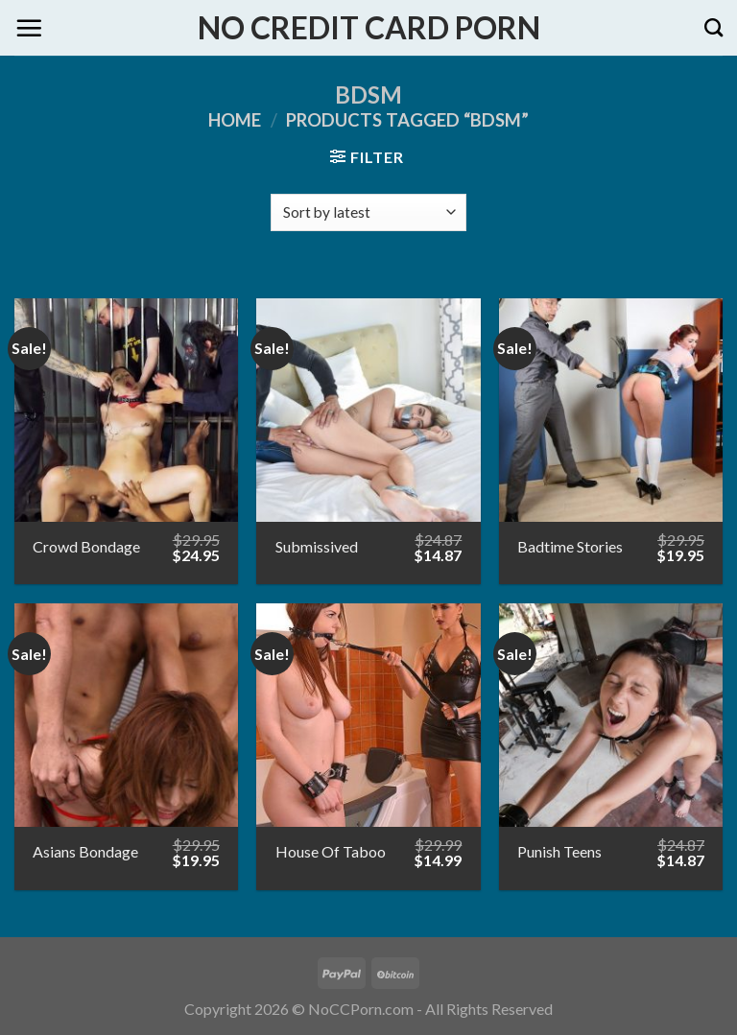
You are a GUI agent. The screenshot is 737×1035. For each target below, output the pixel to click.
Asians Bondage (85, 851)
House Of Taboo (330, 851)
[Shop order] (368, 212)
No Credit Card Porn (369, 27)
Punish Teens (559, 851)
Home (234, 119)
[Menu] (28, 28)
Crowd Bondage (86, 546)
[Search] (713, 27)
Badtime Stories (570, 546)
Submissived (316, 546)
